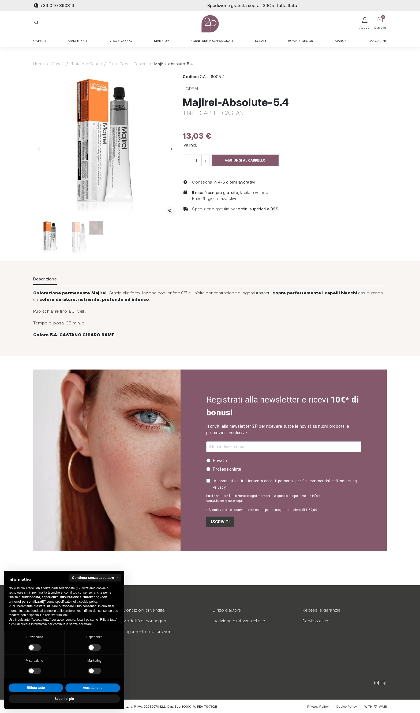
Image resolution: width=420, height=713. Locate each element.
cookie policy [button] (88, 602)
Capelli (58, 63)
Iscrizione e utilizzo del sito (239, 620)
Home (39, 63)
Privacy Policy (318, 706)
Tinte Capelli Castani (128, 63)
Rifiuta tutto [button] (36, 688)
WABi (383, 706)
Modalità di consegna (144, 620)
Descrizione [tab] (45, 278)
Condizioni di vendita (143, 609)
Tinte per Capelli (86, 63)
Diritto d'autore (227, 609)
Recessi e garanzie (321, 609)
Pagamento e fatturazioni (147, 631)
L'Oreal (191, 88)
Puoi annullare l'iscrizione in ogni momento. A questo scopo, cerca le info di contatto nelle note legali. (263, 498)
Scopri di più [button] (64, 699)
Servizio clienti (316, 620)
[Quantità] (196, 160)
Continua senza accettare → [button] (95, 578)
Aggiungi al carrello (245, 160)
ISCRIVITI (220, 521)
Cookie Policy (346, 706)
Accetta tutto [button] (92, 688)
